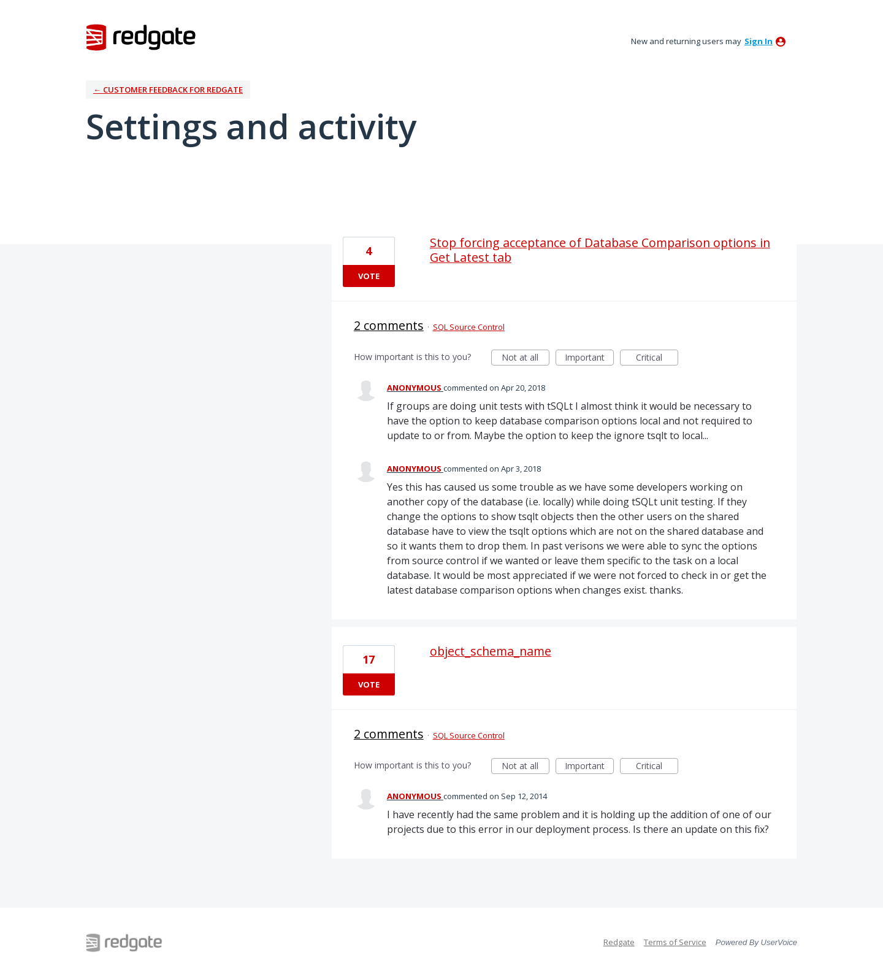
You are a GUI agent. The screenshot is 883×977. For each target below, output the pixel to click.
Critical (657, 358)
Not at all (525, 358)
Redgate (619, 942)
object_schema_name (490, 651)
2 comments (389, 325)
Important (589, 358)
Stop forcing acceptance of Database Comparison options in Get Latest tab (600, 250)
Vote (369, 276)
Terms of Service (675, 942)
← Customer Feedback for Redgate (168, 89)
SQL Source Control (469, 326)
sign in (758, 41)
